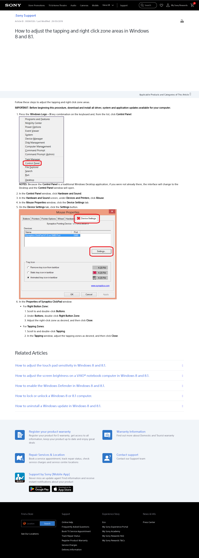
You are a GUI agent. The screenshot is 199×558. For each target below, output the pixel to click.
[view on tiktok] (174, 524)
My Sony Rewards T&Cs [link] (113, 491)
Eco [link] (104, 473)
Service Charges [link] (69, 496)
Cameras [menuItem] (84, 5)
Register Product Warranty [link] (75, 491)
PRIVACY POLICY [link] (49, 540)
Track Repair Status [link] (71, 487)
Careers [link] (160, 516)
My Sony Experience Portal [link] (115, 477)
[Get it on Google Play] (40, 439)
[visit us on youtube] (153, 524)
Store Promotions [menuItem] (36, 5)
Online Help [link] (67, 473)
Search (47, 474)
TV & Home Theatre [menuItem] (58, 5)
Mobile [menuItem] (95, 5)
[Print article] (182, 21)
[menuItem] (124, 5)
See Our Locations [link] (30, 484)
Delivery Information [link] (72, 500)
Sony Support (25, 15)
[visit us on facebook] (160, 524)
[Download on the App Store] (62, 439)
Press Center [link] (149, 473)
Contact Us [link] (172, 516)
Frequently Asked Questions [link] (75, 477)
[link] (28, 525)
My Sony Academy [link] (111, 482)
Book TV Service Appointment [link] (76, 482)
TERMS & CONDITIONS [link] (30, 540)
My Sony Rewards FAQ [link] (113, 487)
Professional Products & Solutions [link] (124, 516)
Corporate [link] (148, 516)
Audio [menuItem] (73, 5)
